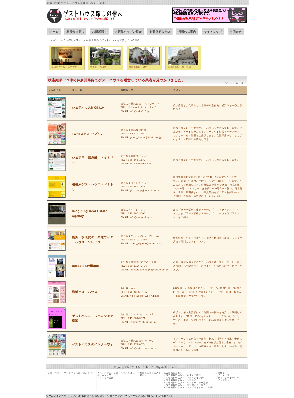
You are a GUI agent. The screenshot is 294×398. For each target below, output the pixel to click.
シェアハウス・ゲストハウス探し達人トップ (71, 373)
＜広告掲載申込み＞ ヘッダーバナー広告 (186, 382)
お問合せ (236, 31)
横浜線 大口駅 (98, 67)
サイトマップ (213, 31)
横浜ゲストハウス (84, 292)
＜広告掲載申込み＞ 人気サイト (181, 380)
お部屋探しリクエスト (149, 373)
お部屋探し (99, 31)
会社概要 (220, 373)
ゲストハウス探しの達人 (67, 40)
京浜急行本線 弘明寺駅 (64, 67)
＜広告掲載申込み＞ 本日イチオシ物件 (185, 377)
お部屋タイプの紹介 (128, 31)
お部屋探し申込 (160, 31)
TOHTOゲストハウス (87, 133)
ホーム (54, 31)
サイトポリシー (224, 380)
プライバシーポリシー (227, 377)
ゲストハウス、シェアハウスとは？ (116, 373)
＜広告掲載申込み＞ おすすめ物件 (182, 375)
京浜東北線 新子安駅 (179, 67)
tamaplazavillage (85, 265)
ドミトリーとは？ (106, 377)
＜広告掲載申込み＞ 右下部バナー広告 (185, 385)
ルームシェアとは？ (107, 375)
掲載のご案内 (187, 31)
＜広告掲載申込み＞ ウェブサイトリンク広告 (188, 387)
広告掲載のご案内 (173, 373)
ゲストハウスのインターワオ (92, 344)
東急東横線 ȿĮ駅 (138, 67)
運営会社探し (75, 31)
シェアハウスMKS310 (88, 107)
